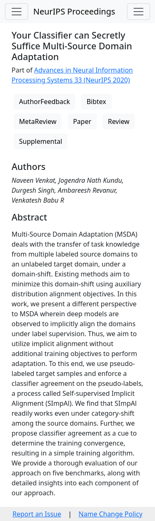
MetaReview (37, 121)
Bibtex (96, 101)
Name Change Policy (111, 514)
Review (118, 121)
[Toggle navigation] (16, 11)
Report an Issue (36, 514)
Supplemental (40, 141)
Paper (82, 121)
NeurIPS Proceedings (74, 11)
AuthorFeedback (44, 101)
